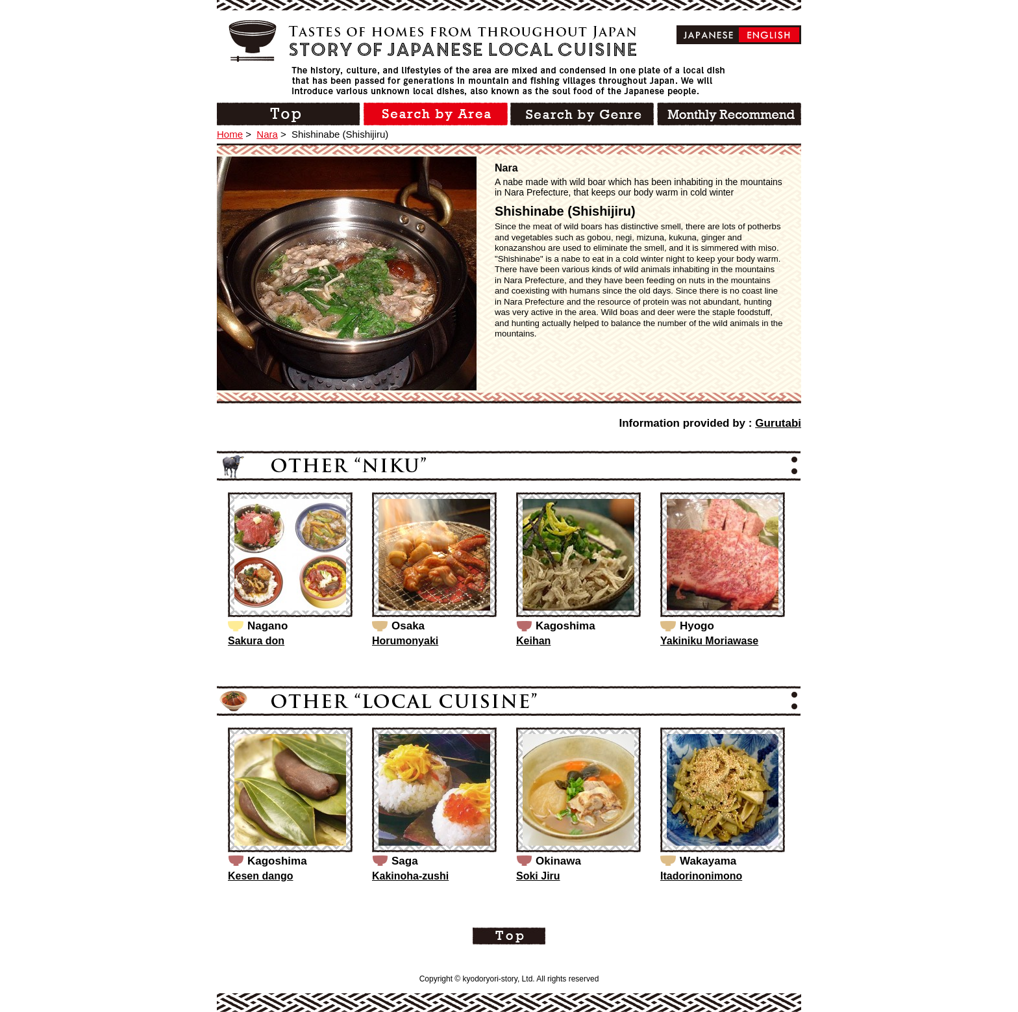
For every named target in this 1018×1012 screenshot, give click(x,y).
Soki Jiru (538, 875)
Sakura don (256, 640)
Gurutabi (778, 423)
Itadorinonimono (701, 875)
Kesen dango (260, 875)
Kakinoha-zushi (410, 875)
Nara (267, 134)
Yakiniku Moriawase (709, 640)
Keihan (533, 640)
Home (230, 134)
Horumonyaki (405, 640)
